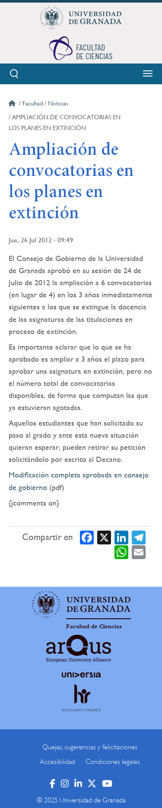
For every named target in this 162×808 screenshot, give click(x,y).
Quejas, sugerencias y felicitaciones (89, 747)
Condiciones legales (113, 762)
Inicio (13, 104)
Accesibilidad (57, 762)
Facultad (32, 103)
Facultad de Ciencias (94, 626)
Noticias (58, 103)
